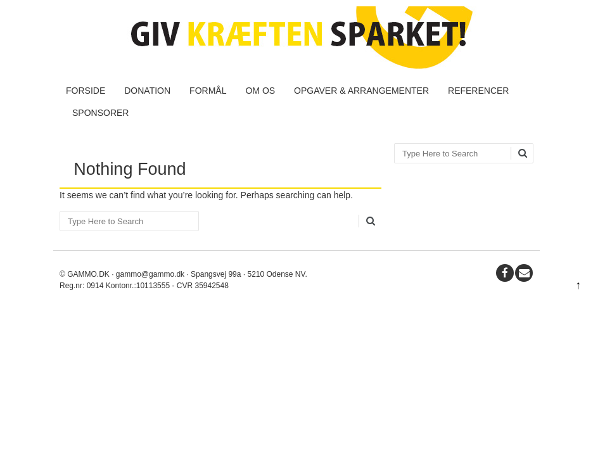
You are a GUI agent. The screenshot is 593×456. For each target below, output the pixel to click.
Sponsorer (100, 113)
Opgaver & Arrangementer (361, 91)
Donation (147, 91)
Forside (85, 91)
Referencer (478, 91)
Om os (260, 91)
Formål (207, 91)
